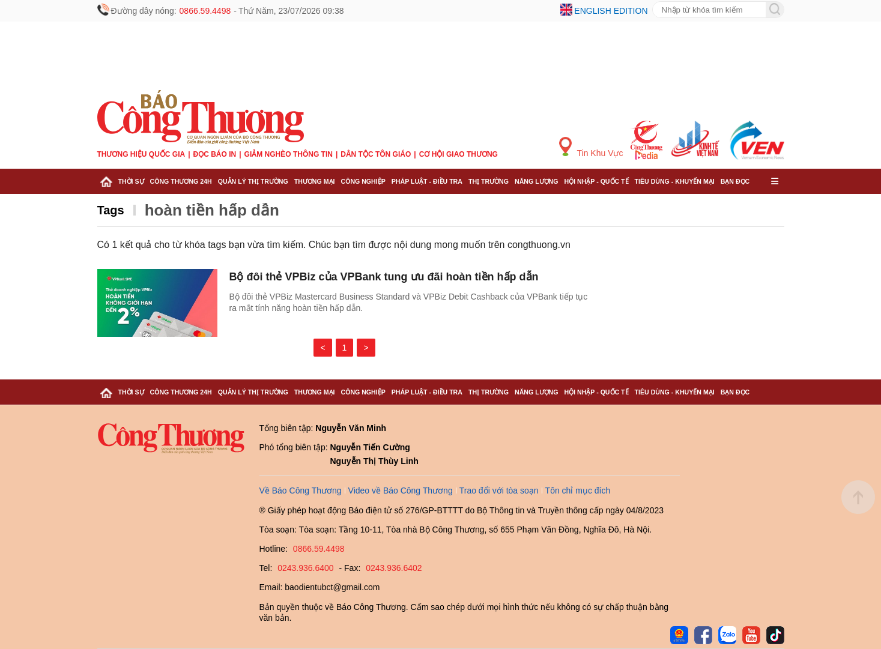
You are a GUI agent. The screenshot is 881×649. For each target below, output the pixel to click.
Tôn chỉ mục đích (578, 490)
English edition (610, 11)
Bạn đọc (735, 181)
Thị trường (488, 181)
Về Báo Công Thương (300, 490)
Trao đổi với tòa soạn (499, 490)
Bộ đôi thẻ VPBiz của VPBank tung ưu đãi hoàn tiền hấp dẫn (384, 277)
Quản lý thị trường (253, 181)
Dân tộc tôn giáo (376, 154)
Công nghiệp (363, 181)
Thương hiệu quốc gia (141, 154)
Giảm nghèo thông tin (288, 154)
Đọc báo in (215, 154)
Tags (110, 210)
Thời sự (131, 181)
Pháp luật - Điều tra (427, 181)
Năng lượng (537, 181)
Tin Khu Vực (591, 147)
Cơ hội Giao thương (458, 154)
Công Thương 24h (181, 181)
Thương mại (314, 181)
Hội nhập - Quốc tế (597, 181)
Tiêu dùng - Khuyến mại (675, 181)
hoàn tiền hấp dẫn (212, 210)
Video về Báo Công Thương (400, 490)
